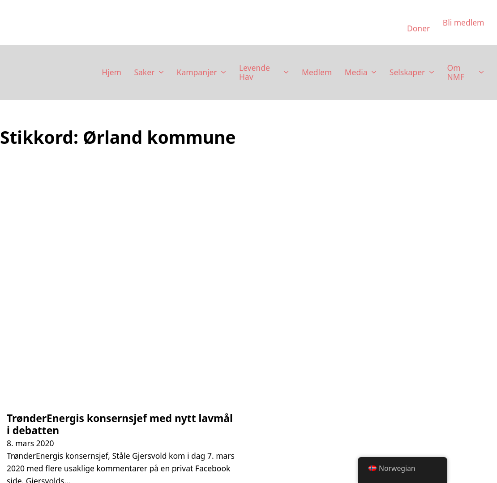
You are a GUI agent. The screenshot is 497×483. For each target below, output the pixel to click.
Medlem (317, 72)
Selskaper (407, 72)
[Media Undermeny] (374, 72)
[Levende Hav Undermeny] (286, 72)
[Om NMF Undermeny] (481, 72)
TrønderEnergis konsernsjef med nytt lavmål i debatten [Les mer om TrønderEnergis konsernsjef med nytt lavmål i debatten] (120, 424)
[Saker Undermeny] (161, 72)
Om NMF (455, 72)
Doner (418, 28)
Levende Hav (254, 72)
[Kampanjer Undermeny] (223, 72)
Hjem (111, 72)
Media (356, 72)
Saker (144, 72)
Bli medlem (463, 22)
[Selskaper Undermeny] (431, 72)
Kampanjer (197, 72)
